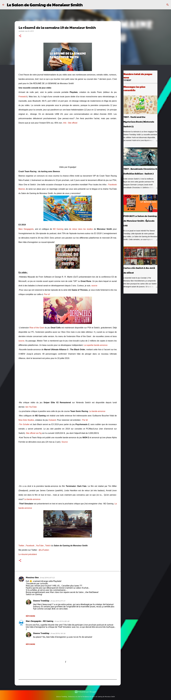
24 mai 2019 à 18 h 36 (57, 633)
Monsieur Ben (32, 577)
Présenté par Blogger (85, 692)
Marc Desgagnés (26, 229)
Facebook (30, 546)
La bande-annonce (97, 411)
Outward (52, 420)
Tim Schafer (24, 424)
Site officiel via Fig (34, 433)
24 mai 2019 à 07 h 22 (47, 577)
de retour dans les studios (81, 229)
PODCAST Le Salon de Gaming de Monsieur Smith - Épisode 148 (140, 220)
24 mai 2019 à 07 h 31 (57, 601)
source (94, 286)
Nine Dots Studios (26, 420)
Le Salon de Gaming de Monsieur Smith (45, 4)
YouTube (40, 546)
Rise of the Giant (36, 328)
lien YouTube (31, 407)
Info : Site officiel (70, 123)
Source (64, 442)
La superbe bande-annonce (95, 345)
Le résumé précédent (28, 554)
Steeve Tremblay (41, 601)
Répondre (30, 616)
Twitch (48, 546)
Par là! (85, 420)
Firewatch (23, 97)
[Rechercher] (86, 5)
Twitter (21, 546)
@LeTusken (44, 550)
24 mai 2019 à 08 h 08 (61, 621)
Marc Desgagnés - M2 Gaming (39, 621)
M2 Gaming (58, 229)
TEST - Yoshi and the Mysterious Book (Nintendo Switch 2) (138, 121)
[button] (20, 36)
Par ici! (47, 294)
